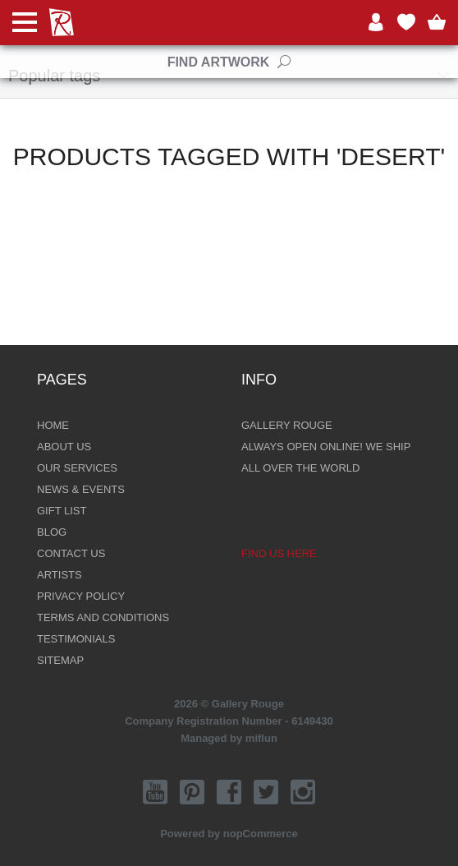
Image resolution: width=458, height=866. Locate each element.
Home (53, 425)
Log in (376, 22)
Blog (51, 532)
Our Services (77, 468)
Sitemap (60, 660)
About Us (64, 446)
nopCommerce (260, 833)
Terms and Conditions (103, 617)
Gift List (61, 510)
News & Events (81, 489)
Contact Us (71, 553)
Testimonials (76, 639)
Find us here (279, 553)
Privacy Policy (81, 596)
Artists (59, 575)
